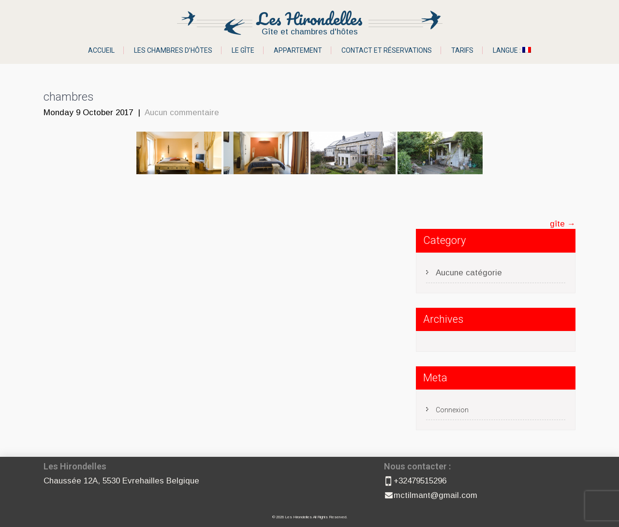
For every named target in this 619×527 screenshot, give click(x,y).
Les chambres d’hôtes (173, 50)
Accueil (101, 50)
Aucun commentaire (182, 112)
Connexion (452, 410)
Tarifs (462, 50)
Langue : (512, 50)
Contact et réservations (386, 50)
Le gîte (243, 50)
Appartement (298, 50)
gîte (562, 223)
